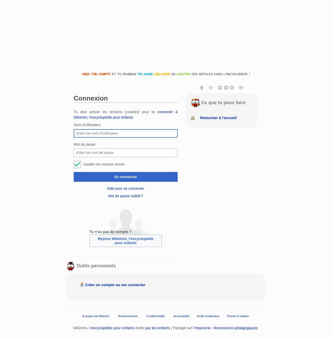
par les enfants (157, 328)
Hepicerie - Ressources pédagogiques (226, 328)
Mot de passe (84, 144)
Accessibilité (182, 316)
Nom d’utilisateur (87, 125)
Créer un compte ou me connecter (115, 285)
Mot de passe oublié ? (125, 196)
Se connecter (125, 177)
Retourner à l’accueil (218, 118)
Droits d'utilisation (208, 316)
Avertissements (128, 316)
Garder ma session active (103, 164)
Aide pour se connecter (125, 188)
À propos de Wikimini (95, 316)
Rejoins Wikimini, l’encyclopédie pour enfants (126, 241)
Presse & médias (238, 316)
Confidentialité (155, 316)
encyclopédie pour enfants (112, 328)
